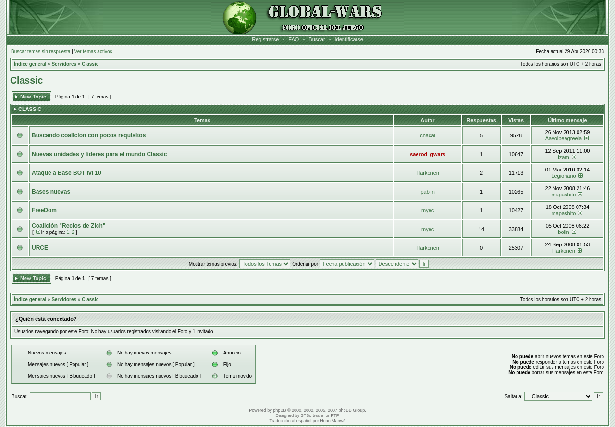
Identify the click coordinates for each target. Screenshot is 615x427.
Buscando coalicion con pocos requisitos (89, 135)
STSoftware (312, 415)
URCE (40, 247)
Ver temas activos (93, 51)
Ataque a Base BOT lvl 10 (66, 173)
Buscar (316, 39)
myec (427, 210)
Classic (90, 64)
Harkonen (427, 173)
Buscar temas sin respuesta (40, 51)
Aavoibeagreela (563, 138)
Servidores (63, 64)
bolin (563, 232)
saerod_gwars (427, 154)
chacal (427, 135)
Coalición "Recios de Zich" (68, 225)
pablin (427, 192)
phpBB (279, 410)
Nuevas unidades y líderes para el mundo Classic (99, 154)
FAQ (293, 39)
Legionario (563, 176)
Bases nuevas (51, 191)
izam (563, 157)
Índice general (30, 64)
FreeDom (44, 210)
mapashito (564, 194)
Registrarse (265, 39)
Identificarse (349, 39)
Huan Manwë (332, 420)
